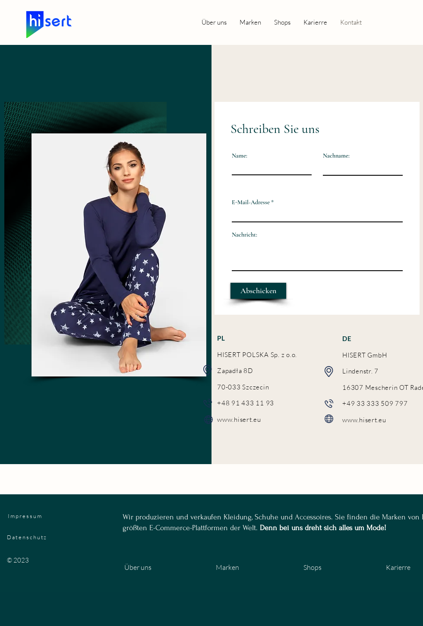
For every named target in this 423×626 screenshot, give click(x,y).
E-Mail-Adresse (251, 202)
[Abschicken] (258, 291)
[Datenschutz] (74, 537)
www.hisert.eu (239, 419)
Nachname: (336, 156)
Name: (239, 156)
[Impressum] (50, 516)
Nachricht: (244, 235)
